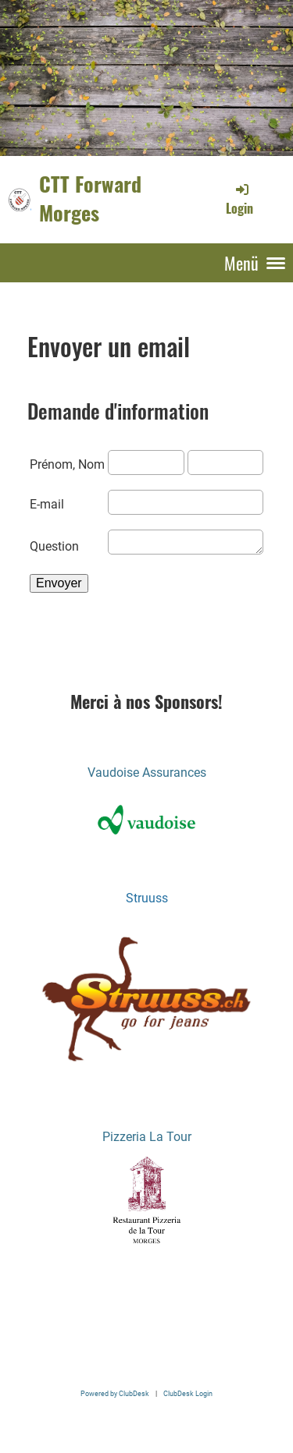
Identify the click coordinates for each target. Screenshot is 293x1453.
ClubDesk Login (188, 1393)
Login (239, 199)
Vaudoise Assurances (147, 772)
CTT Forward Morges (90, 199)
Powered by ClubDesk (114, 1393)
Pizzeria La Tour (146, 1136)
